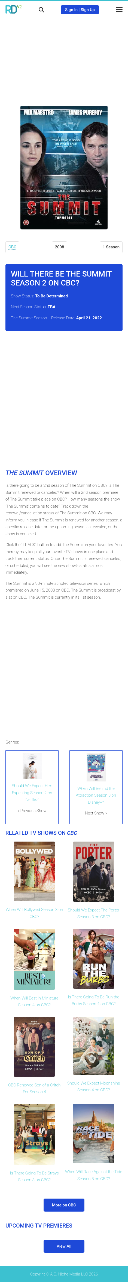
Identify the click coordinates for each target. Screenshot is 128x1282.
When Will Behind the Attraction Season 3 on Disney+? (96, 795)
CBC (12, 247)
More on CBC (64, 1205)
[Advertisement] (64, 58)
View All (64, 1246)
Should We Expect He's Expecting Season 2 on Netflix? (32, 792)
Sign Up (88, 9)
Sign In (71, 9)
